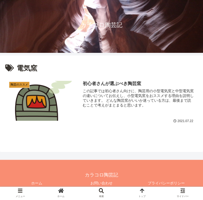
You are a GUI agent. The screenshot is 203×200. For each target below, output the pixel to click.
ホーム (36, 183)
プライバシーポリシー (166, 183)
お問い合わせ (101, 183)
